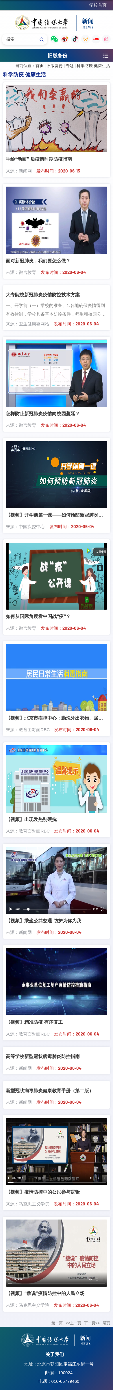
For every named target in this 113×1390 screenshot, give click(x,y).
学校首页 (98, 5)
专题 (70, 65)
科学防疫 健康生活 (93, 65)
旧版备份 (55, 65)
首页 (40, 65)
